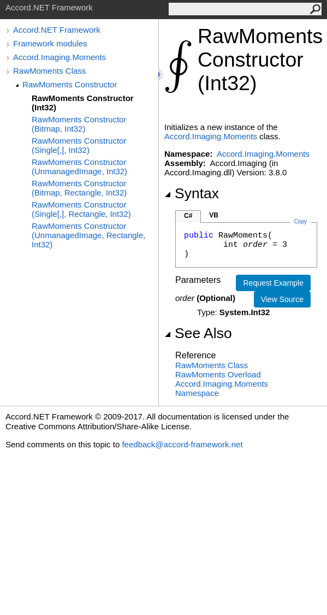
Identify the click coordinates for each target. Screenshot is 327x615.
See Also (198, 333)
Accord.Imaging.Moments (59, 57)
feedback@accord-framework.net (182, 444)
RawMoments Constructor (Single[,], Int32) (79, 145)
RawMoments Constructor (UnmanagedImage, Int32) (79, 166)
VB (213, 215)
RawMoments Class (49, 70)
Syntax (191, 193)
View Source (282, 299)
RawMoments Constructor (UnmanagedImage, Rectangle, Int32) (88, 235)
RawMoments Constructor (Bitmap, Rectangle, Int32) (79, 188)
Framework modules (50, 43)
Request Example (273, 283)
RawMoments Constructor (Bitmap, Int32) (79, 124)
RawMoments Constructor (69, 84)
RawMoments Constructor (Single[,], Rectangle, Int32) (81, 209)
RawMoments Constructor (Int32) (83, 102)
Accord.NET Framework (56, 29)
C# (188, 216)
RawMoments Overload (218, 374)
